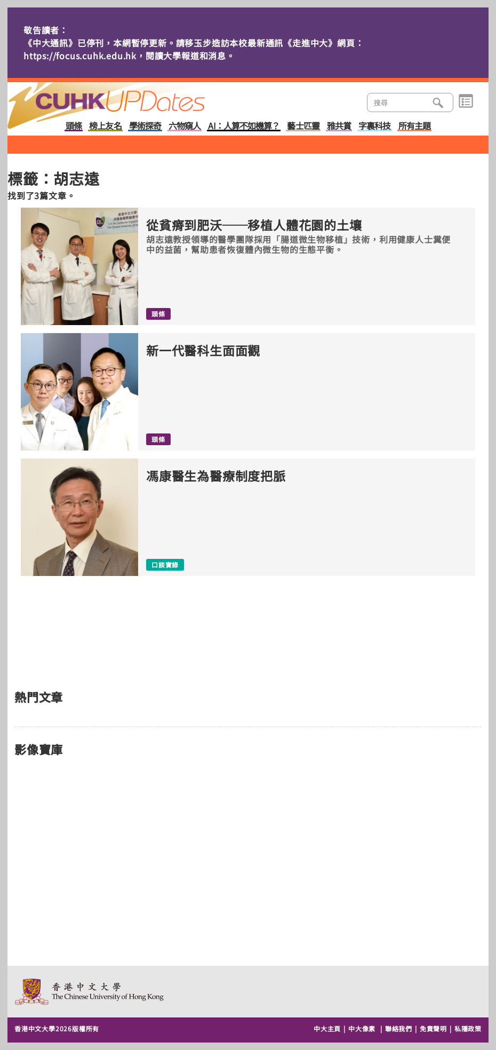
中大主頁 (327, 1028)
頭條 (74, 126)
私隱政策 (468, 1028)
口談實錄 (165, 564)
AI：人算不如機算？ (243, 126)
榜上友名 (105, 126)
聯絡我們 (398, 1028)
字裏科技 (374, 126)
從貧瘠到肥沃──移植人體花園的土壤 (254, 225)
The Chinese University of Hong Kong (89, 991)
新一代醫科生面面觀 (203, 350)
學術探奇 (145, 126)
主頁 (126, 98)
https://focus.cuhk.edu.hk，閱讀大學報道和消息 (124, 55)
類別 (466, 101)
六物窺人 (185, 126)
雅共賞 (339, 126)
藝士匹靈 (303, 126)
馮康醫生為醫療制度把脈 (216, 476)
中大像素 (361, 1028)
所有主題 (414, 126)
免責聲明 (433, 1028)
